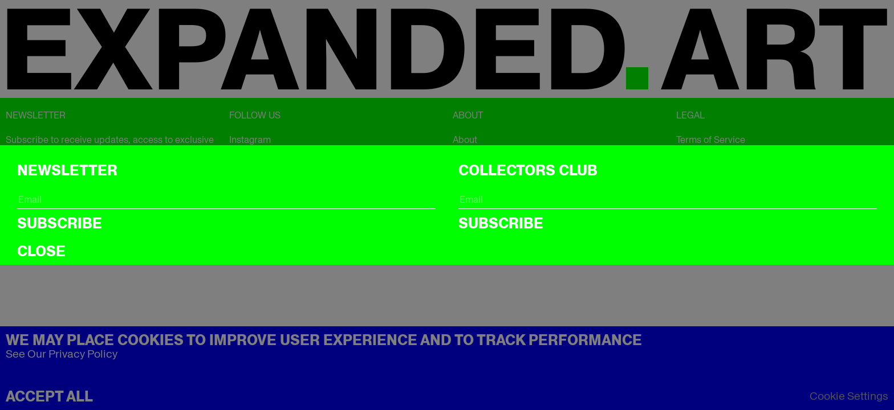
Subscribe (59, 223)
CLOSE (41, 251)
